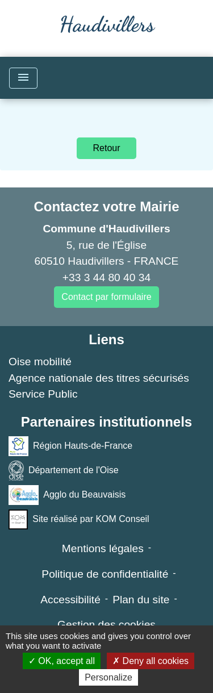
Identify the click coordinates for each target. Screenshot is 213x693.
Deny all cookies (150, 661)
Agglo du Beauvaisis (67, 495)
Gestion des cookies (106, 625)
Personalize (108, 677)
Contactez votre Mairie (106, 206)
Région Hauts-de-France (70, 446)
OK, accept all (61, 661)
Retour (106, 148)
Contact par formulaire (106, 297)
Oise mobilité (40, 362)
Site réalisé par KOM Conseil (79, 519)
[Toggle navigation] (23, 78)
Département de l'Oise (64, 471)
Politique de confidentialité (104, 574)
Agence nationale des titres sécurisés (99, 378)
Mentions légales (103, 548)
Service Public (43, 394)
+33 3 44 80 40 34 (106, 277)
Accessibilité (70, 600)
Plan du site (140, 600)
